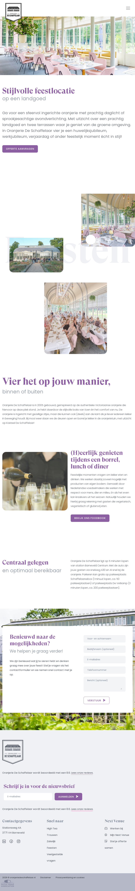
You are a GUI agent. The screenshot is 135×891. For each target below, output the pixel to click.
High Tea (52, 828)
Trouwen (52, 835)
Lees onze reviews (82, 773)
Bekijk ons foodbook (90, 518)
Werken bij (114, 828)
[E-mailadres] (28, 796)
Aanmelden (68, 796)
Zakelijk (51, 841)
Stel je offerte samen (116, 845)
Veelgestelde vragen (55, 858)
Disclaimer (45, 877)
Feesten (52, 848)
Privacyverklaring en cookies (70, 877)
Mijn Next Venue (117, 835)
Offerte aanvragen (20, 149)
